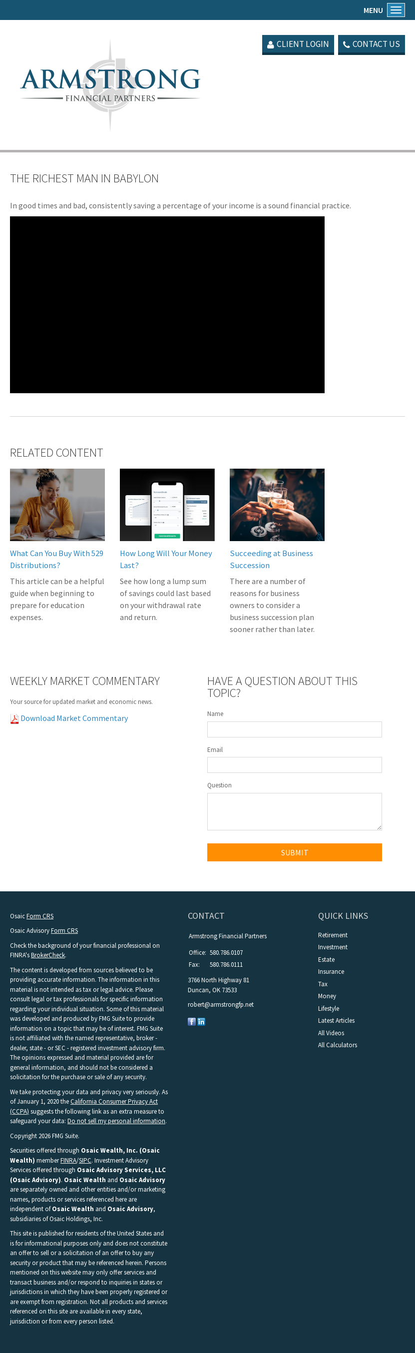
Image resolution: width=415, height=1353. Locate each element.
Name (215, 713)
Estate (326, 959)
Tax (323, 984)
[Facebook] (192, 1021)
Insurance (331, 971)
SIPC (85, 1160)
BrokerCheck (48, 955)
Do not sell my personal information (116, 1121)
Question (219, 785)
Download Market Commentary (73, 718)
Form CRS (39, 916)
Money (327, 996)
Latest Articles (336, 1020)
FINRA (68, 1160)
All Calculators (337, 1045)
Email (215, 749)
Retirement (333, 935)
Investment (333, 947)
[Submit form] (294, 852)
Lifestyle (328, 1008)
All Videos (331, 1033)
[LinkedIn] (201, 1021)
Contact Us (370, 44)
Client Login (294, 44)
